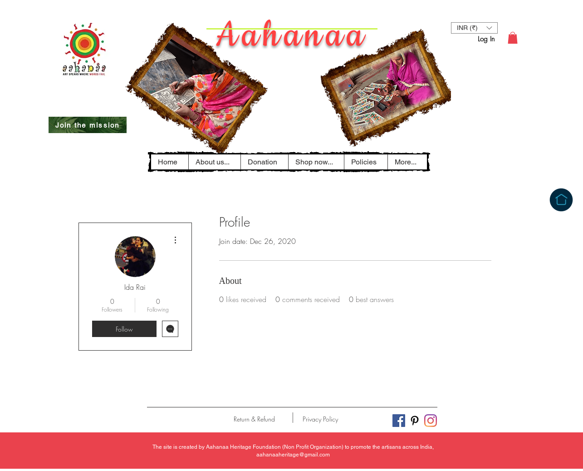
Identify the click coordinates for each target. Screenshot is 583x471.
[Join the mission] (88, 125)
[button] (365, 161)
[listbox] (474, 28)
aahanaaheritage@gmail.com (293, 454)
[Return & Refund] (254, 419)
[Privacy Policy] (320, 419)
